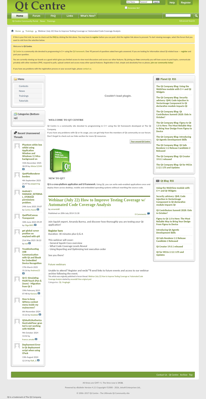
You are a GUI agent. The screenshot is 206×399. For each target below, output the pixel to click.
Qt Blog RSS (167, 180)
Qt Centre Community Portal (25, 21)
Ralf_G (34, 360)
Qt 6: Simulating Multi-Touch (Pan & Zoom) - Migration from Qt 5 (32, 282)
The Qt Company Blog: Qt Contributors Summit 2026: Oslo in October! (173, 114)
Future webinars (57, 264)
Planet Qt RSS (168, 79)
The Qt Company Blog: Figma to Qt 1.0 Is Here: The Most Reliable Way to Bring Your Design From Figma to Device (174, 127)
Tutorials (23, 100)
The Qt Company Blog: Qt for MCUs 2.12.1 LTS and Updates (174, 166)
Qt (60, 282)
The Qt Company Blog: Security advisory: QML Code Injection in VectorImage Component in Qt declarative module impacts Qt (172, 101)
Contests (23, 86)
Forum (36, 15)
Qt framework (79, 51)
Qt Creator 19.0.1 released (169, 246)
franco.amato (28, 339)
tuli (26, 243)
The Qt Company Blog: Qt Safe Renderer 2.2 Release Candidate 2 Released (173, 148)
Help (172, 2)
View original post (84, 279)
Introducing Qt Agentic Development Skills (167, 231)
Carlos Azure (30, 209)
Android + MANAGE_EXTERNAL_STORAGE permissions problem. (32, 197)
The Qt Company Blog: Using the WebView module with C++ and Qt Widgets (173, 89)
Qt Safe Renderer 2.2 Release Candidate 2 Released (171, 239)
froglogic (66, 282)
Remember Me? (132, 7)
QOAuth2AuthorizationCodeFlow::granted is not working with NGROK (32, 324)
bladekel (34, 315)
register (184, 51)
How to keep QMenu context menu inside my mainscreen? (30, 303)
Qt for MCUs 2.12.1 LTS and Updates (170, 253)
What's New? (88, 15)
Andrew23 (35, 270)
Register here (55, 230)
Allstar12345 (36, 166)
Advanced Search (187, 21)
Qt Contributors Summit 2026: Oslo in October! (174, 212)
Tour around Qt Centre (140, 141)
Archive (183, 374)
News (42, 21)
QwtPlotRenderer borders (31, 175)
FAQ (53, 15)
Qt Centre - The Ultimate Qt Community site (110, 393)
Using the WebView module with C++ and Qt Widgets (173, 189)
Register (186, 2)
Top (191, 374)
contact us (87, 68)
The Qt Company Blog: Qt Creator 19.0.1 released (173, 158)
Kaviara (34, 293)
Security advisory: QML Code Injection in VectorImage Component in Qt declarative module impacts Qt (170, 200)
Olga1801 (29, 225)
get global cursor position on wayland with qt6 (31, 233)
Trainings (51, 21)
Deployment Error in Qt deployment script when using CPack (31, 349)
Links (70, 15)
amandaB (73, 279)
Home (19, 15)
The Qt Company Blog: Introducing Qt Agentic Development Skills (173, 138)
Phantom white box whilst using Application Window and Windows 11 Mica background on (32, 151)
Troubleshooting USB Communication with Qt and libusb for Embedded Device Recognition (32, 256)
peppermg (35, 183)
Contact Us (161, 374)
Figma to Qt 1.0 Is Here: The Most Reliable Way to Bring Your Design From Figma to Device (173, 221)
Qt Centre (17, 51)
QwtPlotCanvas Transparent (30, 216)
